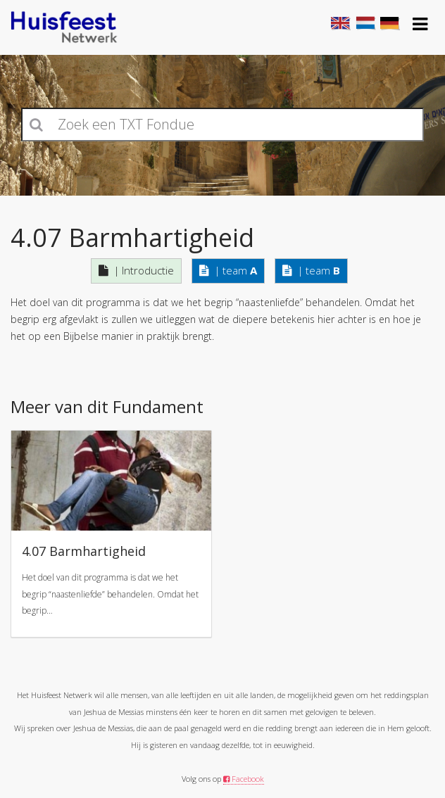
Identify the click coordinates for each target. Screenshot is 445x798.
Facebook (243, 778)
